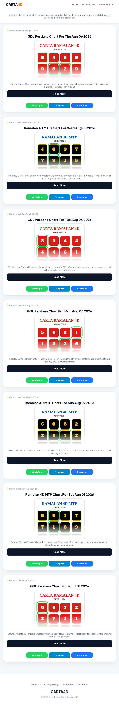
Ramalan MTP (106, 4)
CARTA (14, 4)
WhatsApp (37, 105)
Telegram (59, 105)
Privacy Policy (51, 684)
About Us (36, 684)
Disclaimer (67, 684)
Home (75, 4)
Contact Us (82, 684)
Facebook (82, 105)
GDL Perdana (88, 4)
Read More (59, 94)
